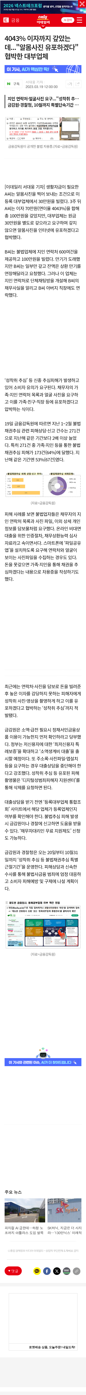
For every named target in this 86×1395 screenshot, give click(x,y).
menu (80, 19)
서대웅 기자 (34, 82)
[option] (43, 7)
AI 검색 (68, 20)
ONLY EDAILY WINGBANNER (43, 19)
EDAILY (6, 19)
